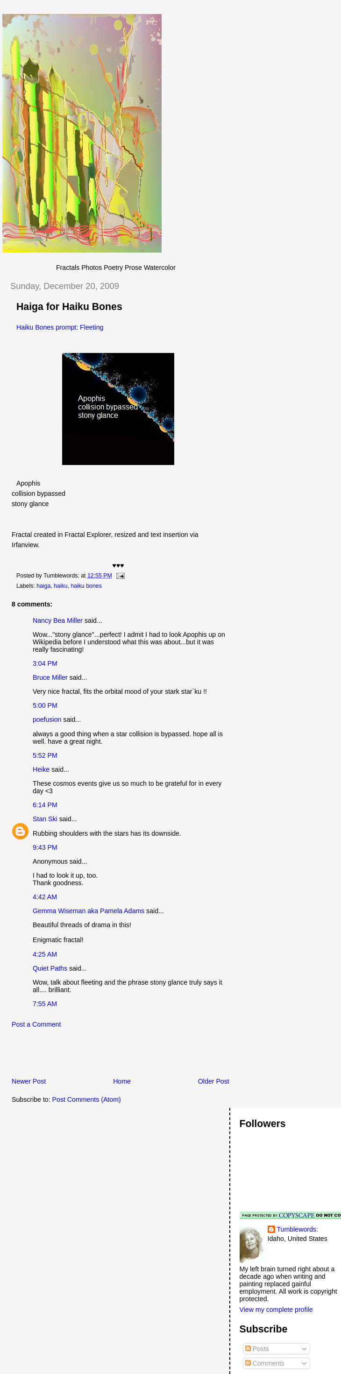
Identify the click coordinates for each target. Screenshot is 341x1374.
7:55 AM (45, 1004)
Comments (264, 1363)
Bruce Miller (50, 677)
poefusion (47, 719)
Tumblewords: (297, 1229)
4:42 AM (45, 897)
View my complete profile (276, 1309)
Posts (257, 1349)
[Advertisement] (111, 1056)
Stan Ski (45, 819)
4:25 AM (45, 954)
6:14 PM (45, 805)
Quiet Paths (50, 968)
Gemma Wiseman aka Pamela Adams (88, 911)
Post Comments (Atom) (86, 1099)
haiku (60, 586)
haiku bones (86, 586)
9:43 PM (45, 847)
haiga (43, 586)
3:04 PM (45, 663)
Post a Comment (36, 1024)
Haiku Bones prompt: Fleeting (60, 327)
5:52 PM (45, 755)
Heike (41, 769)
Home (122, 1081)
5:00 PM (45, 705)
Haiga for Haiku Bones (69, 306)
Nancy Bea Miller (58, 620)
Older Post (213, 1081)
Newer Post (29, 1081)
